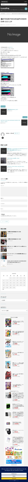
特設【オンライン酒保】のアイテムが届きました (16, 246)
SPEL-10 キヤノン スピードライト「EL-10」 (18, 431)
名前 (2, 198)
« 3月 (3, 289)
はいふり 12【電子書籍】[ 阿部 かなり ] (18, 353)
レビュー (14, 24)
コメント (2, 185)
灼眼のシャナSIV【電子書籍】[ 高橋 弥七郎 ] (18, 374)
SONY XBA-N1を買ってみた (13, 158)
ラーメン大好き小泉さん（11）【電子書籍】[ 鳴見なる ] (18, 385)
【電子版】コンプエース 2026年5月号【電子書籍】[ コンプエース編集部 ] (18, 322)
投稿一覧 (16, 133)
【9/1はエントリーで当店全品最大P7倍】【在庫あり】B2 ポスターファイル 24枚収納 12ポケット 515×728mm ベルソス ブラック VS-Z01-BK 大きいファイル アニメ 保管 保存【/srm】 (18, 414)
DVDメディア (9, 24)
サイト (2, 208)
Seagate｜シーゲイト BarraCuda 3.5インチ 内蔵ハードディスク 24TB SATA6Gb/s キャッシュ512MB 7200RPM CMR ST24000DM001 (18, 405)
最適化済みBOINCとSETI (12, 109)
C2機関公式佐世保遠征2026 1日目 (14, 239)
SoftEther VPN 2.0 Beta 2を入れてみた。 (16, 166)
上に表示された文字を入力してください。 (9, 215)
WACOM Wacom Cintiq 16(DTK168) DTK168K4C (17, 422)
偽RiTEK (11, 47)
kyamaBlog (5, 8)
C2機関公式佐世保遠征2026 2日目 (14, 231)
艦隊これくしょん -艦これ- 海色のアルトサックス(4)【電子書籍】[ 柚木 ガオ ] (18, 363)
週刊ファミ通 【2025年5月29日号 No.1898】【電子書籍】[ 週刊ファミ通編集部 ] (18, 332)
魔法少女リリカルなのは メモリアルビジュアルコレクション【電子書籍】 (18, 342)
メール (2, 203)
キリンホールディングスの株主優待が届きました (16, 253)
